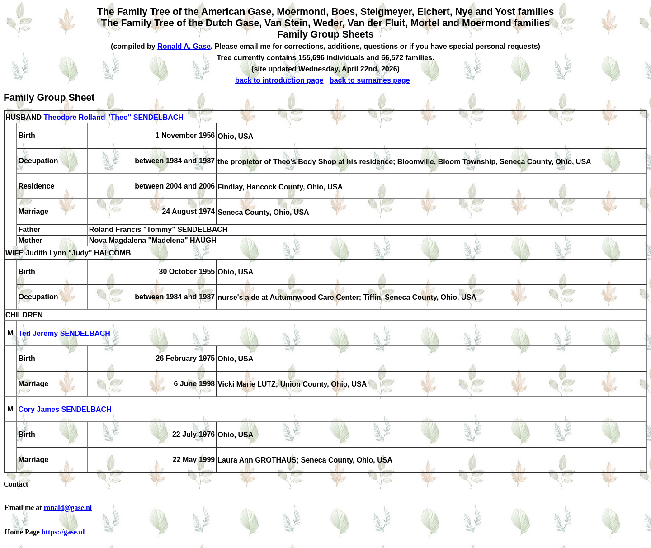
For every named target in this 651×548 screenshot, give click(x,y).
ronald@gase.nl (68, 507)
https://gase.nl (63, 532)
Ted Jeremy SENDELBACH (64, 334)
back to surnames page (370, 80)
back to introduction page (279, 80)
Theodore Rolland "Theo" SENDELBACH (113, 117)
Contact (16, 484)
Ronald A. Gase (184, 46)
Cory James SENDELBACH (64, 410)
